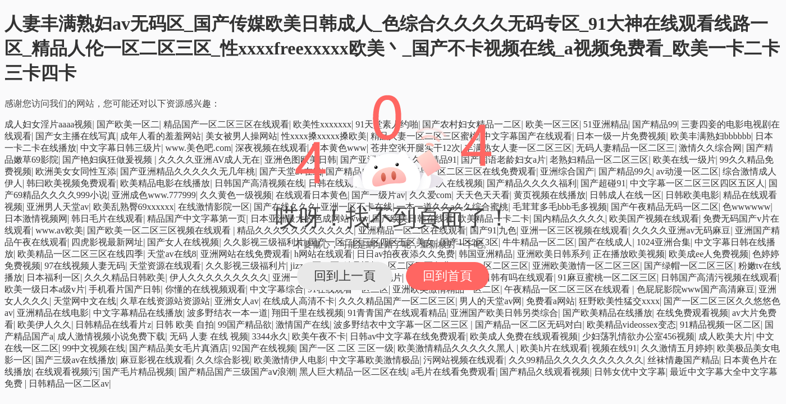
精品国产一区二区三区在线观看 (226, 124)
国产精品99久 (625, 171)
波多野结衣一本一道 (227, 313)
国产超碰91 (603, 183)
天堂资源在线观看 (165, 265)
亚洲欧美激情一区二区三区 (586, 265)
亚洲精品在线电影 (53, 313)
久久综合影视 (223, 360)
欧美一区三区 (552, 124)
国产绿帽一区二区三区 (689, 265)
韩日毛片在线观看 (107, 218)
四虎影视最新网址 (107, 242)
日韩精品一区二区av (69, 383)
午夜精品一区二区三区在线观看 (568, 289)
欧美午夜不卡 (319, 336)
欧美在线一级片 (684, 159)
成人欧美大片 (725, 336)
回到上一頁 (345, 276)
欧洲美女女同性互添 (75, 171)
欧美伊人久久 (44, 324)
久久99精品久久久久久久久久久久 (576, 360)
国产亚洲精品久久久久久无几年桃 (187, 171)
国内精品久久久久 (569, 218)
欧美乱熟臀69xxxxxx (133, 207)
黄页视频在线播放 (550, 195)
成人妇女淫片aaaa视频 (48, 124)
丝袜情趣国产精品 (683, 360)
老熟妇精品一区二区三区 (599, 159)
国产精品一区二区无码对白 (529, 324)
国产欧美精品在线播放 (607, 313)
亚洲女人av (236, 301)
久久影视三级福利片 (245, 265)
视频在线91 (614, 348)
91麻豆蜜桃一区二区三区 (607, 277)
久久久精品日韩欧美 (124, 277)
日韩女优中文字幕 (630, 372)
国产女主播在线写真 (75, 136)
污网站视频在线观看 (463, 360)
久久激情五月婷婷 (677, 348)
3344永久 (270, 336)
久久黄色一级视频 (236, 195)
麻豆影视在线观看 (156, 360)
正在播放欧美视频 (629, 254)
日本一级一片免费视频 (621, 136)
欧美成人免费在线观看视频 (524, 336)
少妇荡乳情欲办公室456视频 (638, 336)
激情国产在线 (303, 324)
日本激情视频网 (35, 218)
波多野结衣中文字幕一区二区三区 (401, 324)
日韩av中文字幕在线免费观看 (408, 336)
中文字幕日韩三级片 (120, 148)
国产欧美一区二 (128, 124)
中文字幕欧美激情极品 (374, 360)
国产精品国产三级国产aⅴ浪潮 (237, 372)
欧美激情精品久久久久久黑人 (457, 348)
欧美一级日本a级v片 (44, 289)
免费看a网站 (550, 301)
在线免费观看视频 (692, 313)
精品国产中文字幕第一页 (196, 218)
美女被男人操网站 (241, 136)
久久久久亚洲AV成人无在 (209, 159)
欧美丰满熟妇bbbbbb (710, 136)
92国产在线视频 (263, 348)
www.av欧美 (59, 230)
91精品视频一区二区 (720, 324)
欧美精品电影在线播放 (165, 183)
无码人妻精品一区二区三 (625, 148)
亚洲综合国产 (567, 171)
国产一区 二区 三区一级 (346, 348)
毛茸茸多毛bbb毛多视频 (560, 207)
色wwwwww (746, 207)
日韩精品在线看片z (113, 324)
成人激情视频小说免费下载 (111, 336)
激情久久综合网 (710, 148)
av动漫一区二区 (687, 171)
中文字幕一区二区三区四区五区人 (697, 183)
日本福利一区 (53, 277)
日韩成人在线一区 (625, 195)
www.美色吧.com (198, 148)
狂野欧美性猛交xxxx (619, 301)
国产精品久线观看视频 (545, 372)
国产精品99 (654, 124)
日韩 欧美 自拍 (185, 324)
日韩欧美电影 (692, 195)
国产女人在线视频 (183, 242)
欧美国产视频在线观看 (654, 218)
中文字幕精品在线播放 (138, 313)
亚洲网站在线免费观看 (245, 254)
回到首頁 (447, 276)
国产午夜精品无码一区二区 (665, 207)
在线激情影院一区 (214, 207)
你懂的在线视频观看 (205, 289)
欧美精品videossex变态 (631, 324)
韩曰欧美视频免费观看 (71, 183)
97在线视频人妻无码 (84, 265)
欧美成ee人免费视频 (708, 254)
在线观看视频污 (66, 372)
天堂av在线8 (171, 254)
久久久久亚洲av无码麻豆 (681, 230)
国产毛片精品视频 (138, 372)
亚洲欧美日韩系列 (553, 254)
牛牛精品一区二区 (538, 242)
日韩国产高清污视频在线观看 (719, 277)
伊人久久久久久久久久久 (219, 277)
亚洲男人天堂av (57, 207)
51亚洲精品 (605, 124)
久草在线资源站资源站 (165, 301)
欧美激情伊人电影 (290, 360)
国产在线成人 (605, 242)
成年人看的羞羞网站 (160, 136)
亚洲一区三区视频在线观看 (574, 230)
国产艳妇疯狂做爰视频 (108, 159)
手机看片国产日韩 (125, 289)
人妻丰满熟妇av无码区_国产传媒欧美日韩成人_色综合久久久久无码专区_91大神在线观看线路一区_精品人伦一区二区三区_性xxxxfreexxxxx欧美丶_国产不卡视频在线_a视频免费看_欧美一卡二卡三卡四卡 (392, 48)
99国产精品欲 (245, 324)
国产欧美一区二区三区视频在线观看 (160, 230)
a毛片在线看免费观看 (453, 372)
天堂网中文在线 (84, 301)
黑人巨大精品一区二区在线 (353, 372)
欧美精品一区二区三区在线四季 (80, 254)
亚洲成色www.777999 (154, 195)
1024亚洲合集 (664, 242)
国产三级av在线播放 (75, 360)
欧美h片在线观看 (554, 348)
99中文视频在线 (93, 348)
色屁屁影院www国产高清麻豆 (696, 289)
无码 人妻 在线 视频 (209, 336)
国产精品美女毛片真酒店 (178, 348)
